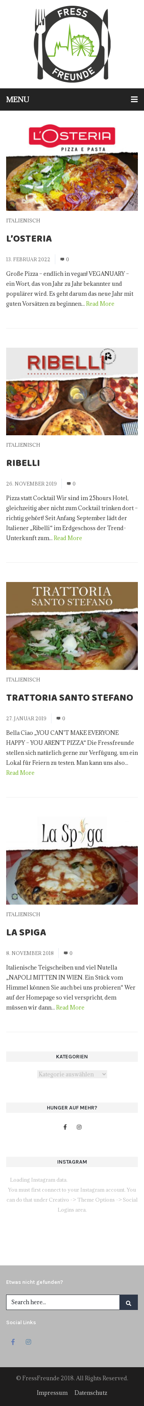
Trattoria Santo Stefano (69, 699)
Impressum (52, 1392)
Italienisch (23, 220)
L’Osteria (29, 240)
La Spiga (26, 933)
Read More (100, 303)
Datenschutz (90, 1392)
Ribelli (23, 464)
